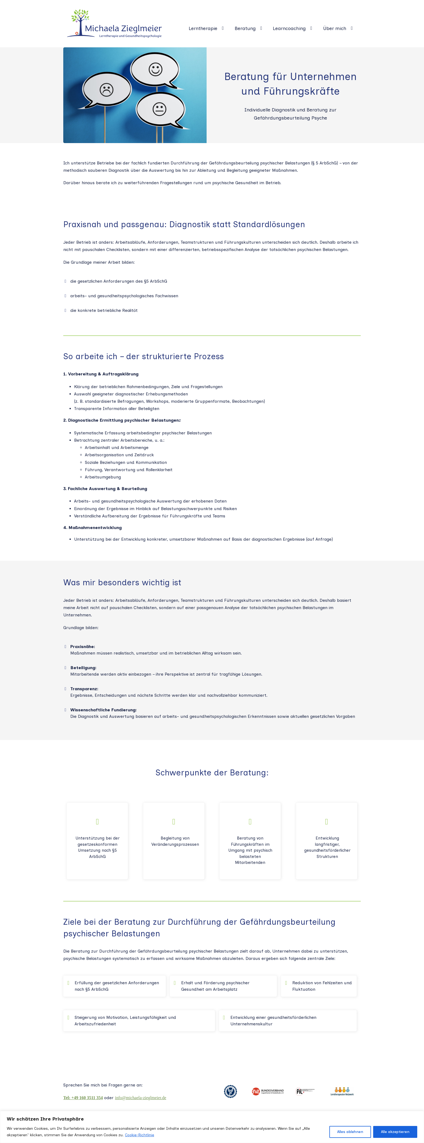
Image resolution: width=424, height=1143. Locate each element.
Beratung (245, 28)
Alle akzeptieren (395, 1131)
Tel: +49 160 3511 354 (83, 1097)
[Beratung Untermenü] (263, 28)
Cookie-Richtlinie (139, 1135)
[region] (212, 1127)
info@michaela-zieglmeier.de (140, 1097)
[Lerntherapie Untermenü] (225, 28)
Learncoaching (289, 28)
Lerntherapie (203, 28)
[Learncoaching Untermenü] (313, 28)
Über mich (334, 28)
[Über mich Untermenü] (354, 28)
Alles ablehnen (350, 1131)
